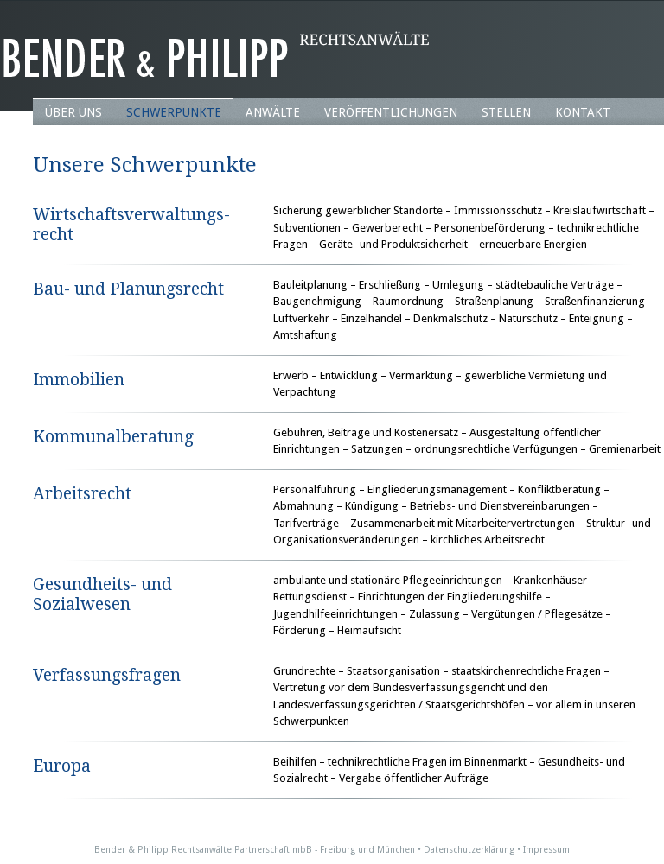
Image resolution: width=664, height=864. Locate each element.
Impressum (546, 849)
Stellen (506, 112)
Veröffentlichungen (390, 112)
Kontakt (582, 112)
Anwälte (273, 112)
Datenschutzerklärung (469, 849)
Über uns (73, 112)
